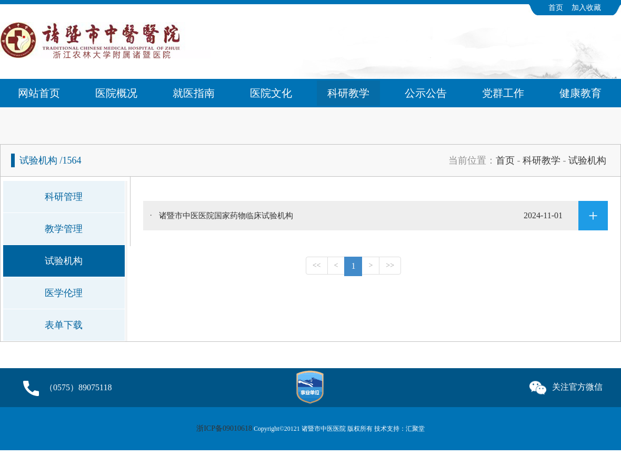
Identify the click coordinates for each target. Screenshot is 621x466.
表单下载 (64, 325)
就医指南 (194, 93)
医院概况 (116, 93)
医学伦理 (64, 293)
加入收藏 (586, 8)
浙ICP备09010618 (224, 428)
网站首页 (39, 93)
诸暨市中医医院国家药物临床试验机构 (383, 215)
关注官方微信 (566, 385)
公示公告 (426, 93)
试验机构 (587, 160)
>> (390, 265)
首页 (555, 8)
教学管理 (64, 229)
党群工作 (503, 93)
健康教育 (580, 93)
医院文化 (271, 93)
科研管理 (64, 196)
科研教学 (348, 93)
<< (317, 265)
